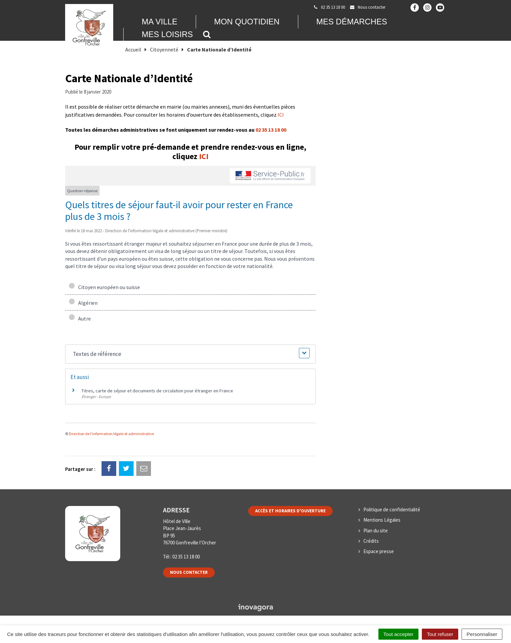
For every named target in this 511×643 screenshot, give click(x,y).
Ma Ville (159, 21)
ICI (281, 114)
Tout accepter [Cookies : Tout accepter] (398, 634)
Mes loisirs (167, 34)
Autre (79, 318)
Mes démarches (351, 21)
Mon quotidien (247, 21)
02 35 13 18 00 (270, 129)
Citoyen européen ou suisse (104, 287)
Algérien (83, 302)
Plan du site (375, 530)
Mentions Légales (381, 520)
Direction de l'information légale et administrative (111, 433)
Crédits (371, 541)
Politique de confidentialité (391, 509)
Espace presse (378, 551)
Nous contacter (189, 572)
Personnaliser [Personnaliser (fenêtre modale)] (482, 634)
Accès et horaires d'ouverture (290, 511)
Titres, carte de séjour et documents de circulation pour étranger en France (157, 391)
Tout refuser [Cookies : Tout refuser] (440, 634)
